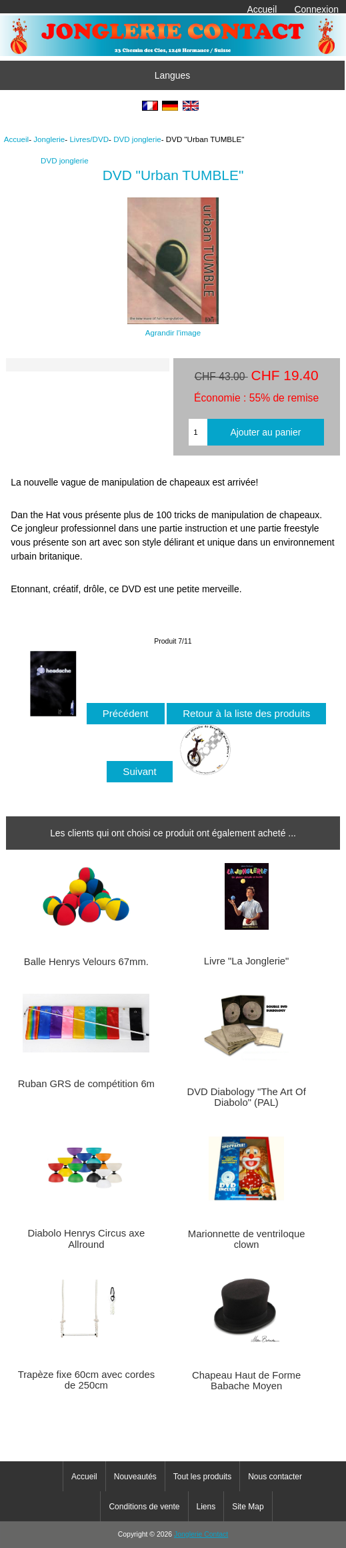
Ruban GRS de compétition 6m (86, 1083)
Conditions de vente (144, 1506)
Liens (206, 1506)
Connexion (316, 9)
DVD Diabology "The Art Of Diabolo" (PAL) (246, 1097)
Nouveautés (135, 1476)
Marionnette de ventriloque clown (246, 1239)
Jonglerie (49, 139)
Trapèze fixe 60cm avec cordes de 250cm (86, 1380)
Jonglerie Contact (201, 1534)
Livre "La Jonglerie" (246, 961)
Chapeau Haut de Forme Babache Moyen (246, 1380)
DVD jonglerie (137, 139)
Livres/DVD (89, 139)
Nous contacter (275, 1476)
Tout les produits (202, 1476)
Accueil (262, 9)
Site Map (247, 1506)
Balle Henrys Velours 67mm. (86, 961)
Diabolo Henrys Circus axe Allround (86, 1238)
